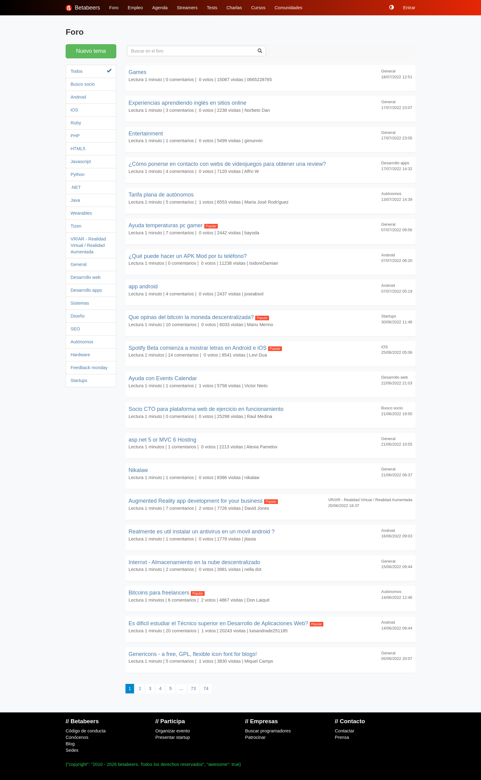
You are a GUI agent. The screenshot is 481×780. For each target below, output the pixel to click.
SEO (75, 328)
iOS (74, 109)
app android (143, 286)
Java (75, 200)
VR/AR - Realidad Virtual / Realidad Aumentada (88, 245)
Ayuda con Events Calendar (163, 378)
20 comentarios (181, 630)
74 (205, 688)
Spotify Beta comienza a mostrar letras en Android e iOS (205, 348)
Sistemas (80, 303)
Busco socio (83, 84)
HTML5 (78, 148)
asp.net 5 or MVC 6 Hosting (162, 440)
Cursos (258, 7)
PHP (75, 135)
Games (137, 72)
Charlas (234, 7)
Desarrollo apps (86, 290)
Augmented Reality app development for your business (203, 501)
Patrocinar (255, 737)
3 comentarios (180, 110)
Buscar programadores (268, 730)
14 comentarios (183, 355)
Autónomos (82, 341)
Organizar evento (173, 730)
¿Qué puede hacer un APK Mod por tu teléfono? (188, 256)
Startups (79, 380)
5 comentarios (180, 202)
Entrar (409, 7)
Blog (70, 743)
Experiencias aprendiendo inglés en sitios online (187, 103)
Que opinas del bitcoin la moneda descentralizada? (199, 317)
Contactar (345, 730)
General (79, 264)
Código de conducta (86, 730)
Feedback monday (89, 367)
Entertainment (146, 134)
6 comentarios (182, 600)
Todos (91, 71)
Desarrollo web (86, 277)
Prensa (342, 737)
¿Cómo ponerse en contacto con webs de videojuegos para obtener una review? (227, 164)
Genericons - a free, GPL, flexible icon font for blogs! (193, 654)
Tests (212, 7)
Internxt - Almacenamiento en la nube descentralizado (194, 562)
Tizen (76, 226)
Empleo (135, 7)
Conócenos (77, 737)
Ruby (76, 122)
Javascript (81, 161)
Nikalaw (138, 470)
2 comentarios (180, 569)
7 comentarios (180, 232)
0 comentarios (180, 79)
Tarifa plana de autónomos (161, 195)
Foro (113, 7)
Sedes (72, 750)
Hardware (80, 354)
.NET (76, 187)
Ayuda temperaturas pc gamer (173, 225)
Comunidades (288, 7)
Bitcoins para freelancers (167, 593)
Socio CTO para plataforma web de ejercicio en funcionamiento (206, 409)
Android (78, 97)
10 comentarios (181, 324)
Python (78, 174)
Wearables (81, 213)
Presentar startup (173, 737)
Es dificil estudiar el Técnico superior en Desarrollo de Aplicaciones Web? (226, 623)
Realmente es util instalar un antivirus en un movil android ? (202, 531)
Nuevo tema (91, 51)
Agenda (160, 7)
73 (193, 688)
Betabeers (83, 8)
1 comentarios (180, 140)
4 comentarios (180, 171)
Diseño (78, 316)
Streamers (187, 7)
